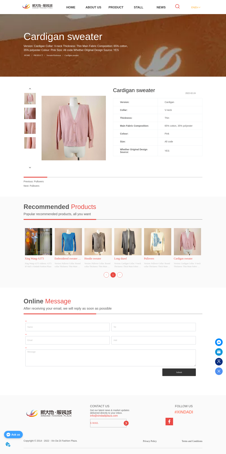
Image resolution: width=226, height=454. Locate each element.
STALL (138, 7)
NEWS (161, 7)
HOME (70, 7)
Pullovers (39, 181)
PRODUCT (116, 7)
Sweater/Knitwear (54, 55)
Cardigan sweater (71, 55)
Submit (179, 372)
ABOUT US (93, 7)
